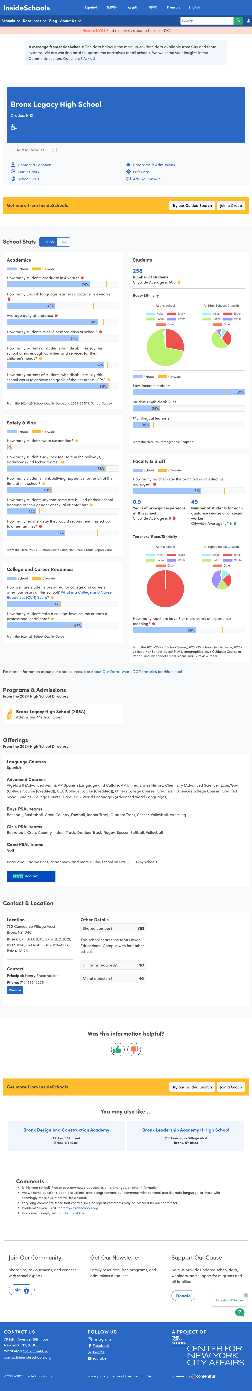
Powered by (193, 1376)
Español (91, 7)
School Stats (25, 178)
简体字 (111, 7)
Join (21, 1290)
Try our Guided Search (192, 205)
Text (63, 241)
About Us (70, 21)
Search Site (142, 1376)
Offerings (138, 171)
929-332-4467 (35, 1350)
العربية (132, 7)
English (194, 7)
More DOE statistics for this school (152, 671)
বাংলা (153, 7)
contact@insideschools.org (77, 1208)
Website (15, 990)
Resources (34, 21)
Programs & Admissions (150, 164)
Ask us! (89, 58)
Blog (53, 20)
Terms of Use (75, 1213)
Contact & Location (31, 164)
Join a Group (231, 205)
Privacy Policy (97, 1376)
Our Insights (25, 171)
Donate (183, 1296)
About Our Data (105, 671)
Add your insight (144, 178)
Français (173, 7)
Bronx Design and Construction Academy (66, 1130)
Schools (10, 21)
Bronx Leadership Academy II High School (185, 1130)
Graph (48, 241)
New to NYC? (94, 30)
